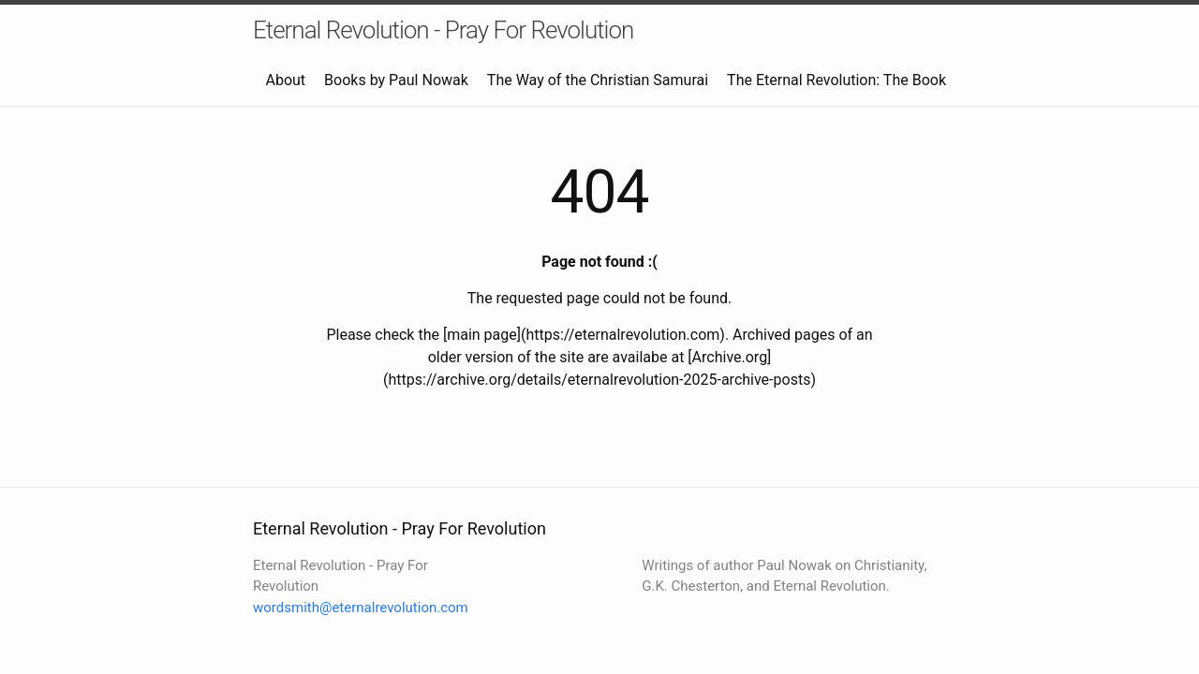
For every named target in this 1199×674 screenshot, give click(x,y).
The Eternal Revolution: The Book (836, 80)
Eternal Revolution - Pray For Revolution (443, 30)
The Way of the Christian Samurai (597, 80)
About (285, 80)
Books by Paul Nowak (396, 80)
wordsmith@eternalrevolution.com (360, 607)
